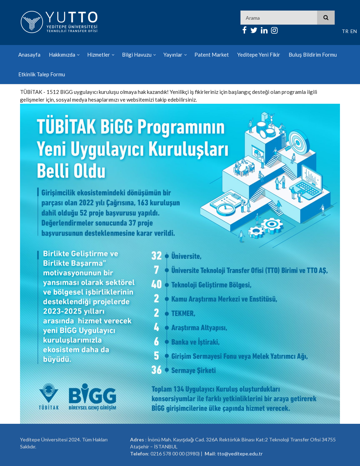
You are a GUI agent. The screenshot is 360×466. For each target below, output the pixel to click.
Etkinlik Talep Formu (41, 74)
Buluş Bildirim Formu (313, 54)
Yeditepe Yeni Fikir (258, 54)
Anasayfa (29, 54)
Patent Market (211, 54)
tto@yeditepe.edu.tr (240, 454)
